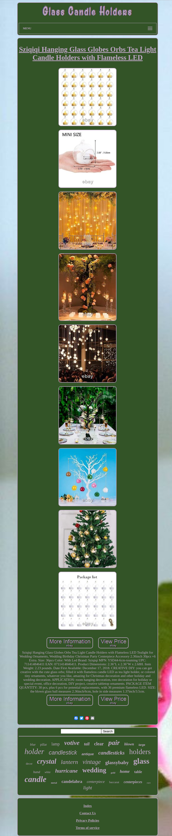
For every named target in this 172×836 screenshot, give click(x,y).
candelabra (71, 781)
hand (36, 772)
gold (113, 772)
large (142, 745)
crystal (46, 761)
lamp (55, 744)
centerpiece (96, 781)
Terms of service (87, 828)
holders (140, 751)
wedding (94, 770)
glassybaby (117, 762)
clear (99, 743)
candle (35, 779)
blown (129, 744)
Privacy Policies (87, 820)
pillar (43, 744)
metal (54, 782)
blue (33, 744)
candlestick (63, 752)
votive (71, 742)
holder (34, 751)
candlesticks (111, 753)
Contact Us (87, 813)
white (47, 772)
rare (149, 783)
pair (114, 742)
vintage (92, 761)
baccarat (114, 782)
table (138, 772)
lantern (69, 762)
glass (141, 761)
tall (87, 744)
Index (87, 806)
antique (88, 754)
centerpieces (133, 782)
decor (29, 763)
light (87, 787)
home (125, 771)
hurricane (66, 771)
